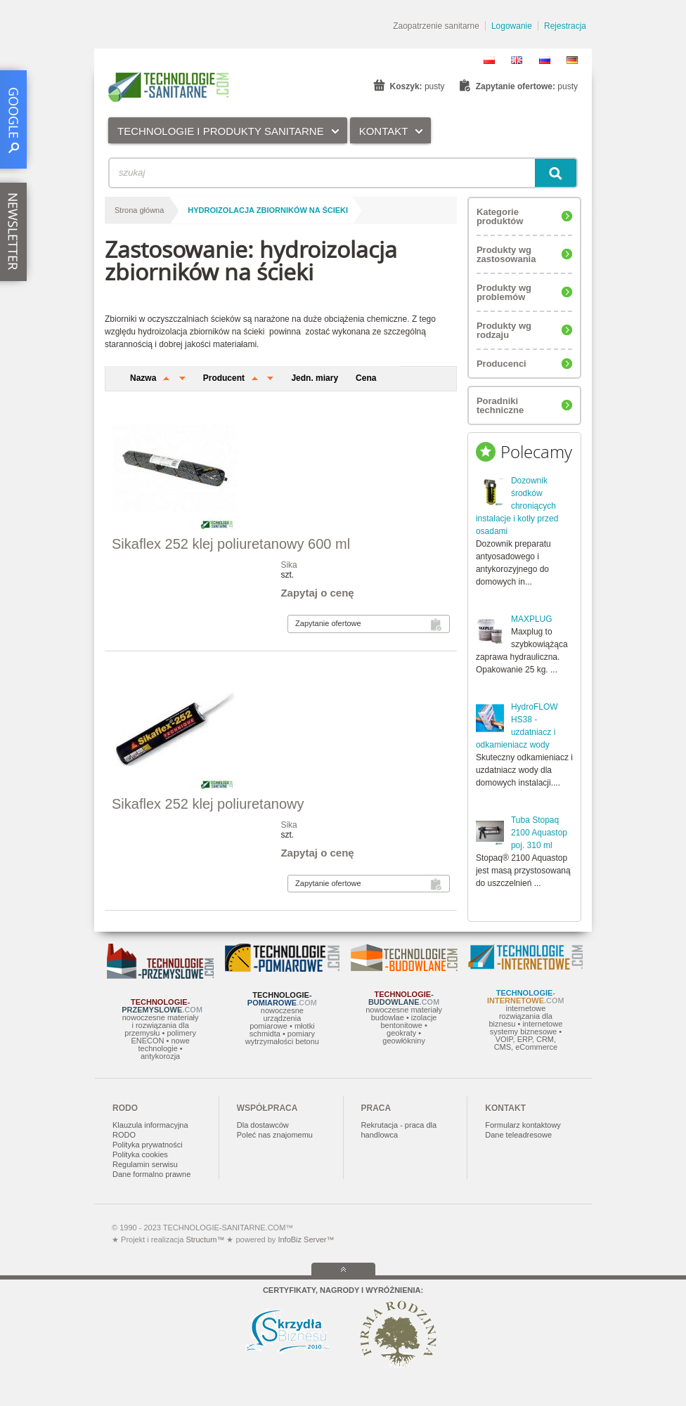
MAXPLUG (531, 619)
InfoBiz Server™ (305, 1239)
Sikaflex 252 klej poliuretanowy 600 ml (231, 544)
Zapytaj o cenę (317, 593)
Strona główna (139, 210)
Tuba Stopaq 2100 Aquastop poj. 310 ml (539, 832)
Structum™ (205, 1239)
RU (544, 60)
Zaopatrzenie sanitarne (436, 26)
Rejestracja (565, 26)
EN (516, 60)
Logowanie (511, 26)
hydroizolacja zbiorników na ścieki (268, 210)
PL (489, 60)
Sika (288, 565)
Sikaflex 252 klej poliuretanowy (208, 804)
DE (572, 60)
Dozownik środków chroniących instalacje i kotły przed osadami (517, 506)
